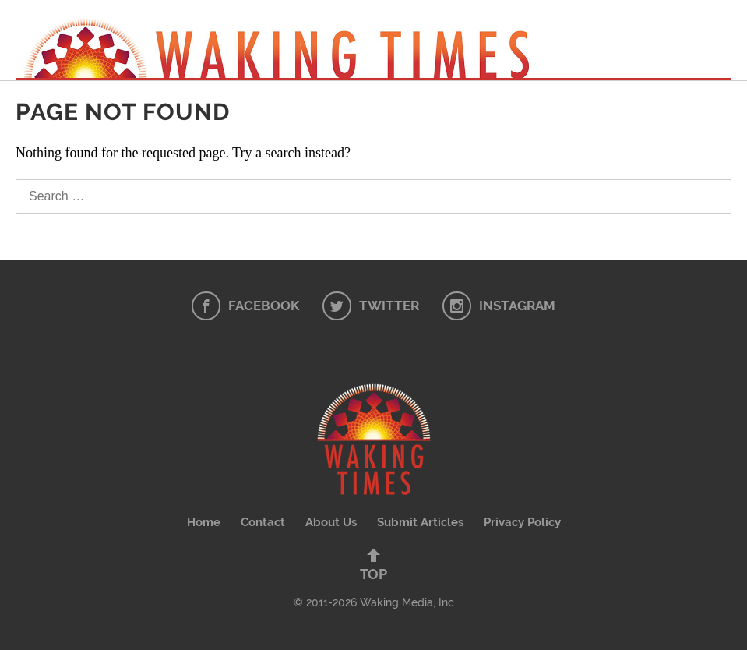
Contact (263, 522)
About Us (331, 522)
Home (203, 522)
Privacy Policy (522, 522)
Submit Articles (420, 522)
